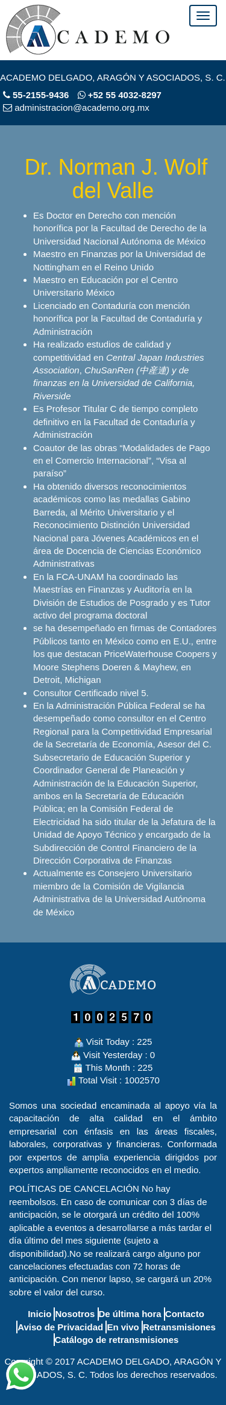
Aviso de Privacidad (60, 1327)
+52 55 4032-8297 (120, 95)
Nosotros (75, 1314)
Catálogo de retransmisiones (117, 1340)
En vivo (123, 1327)
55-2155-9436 (41, 95)
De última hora (130, 1314)
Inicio (39, 1314)
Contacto (184, 1314)
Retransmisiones (179, 1327)
